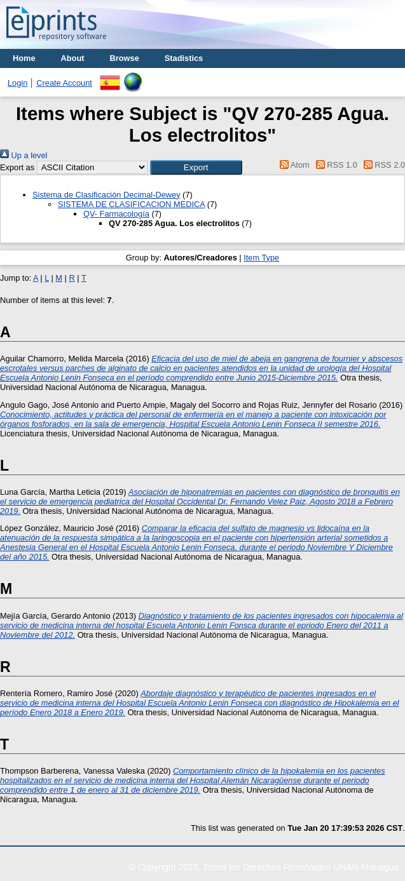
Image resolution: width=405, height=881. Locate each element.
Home (24, 58)
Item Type (261, 257)
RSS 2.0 (382, 165)
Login (17, 83)
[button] (196, 167)
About (73, 58)
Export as (17, 167)
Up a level (23, 155)
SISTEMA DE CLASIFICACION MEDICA (131, 204)
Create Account (64, 83)
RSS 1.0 (334, 165)
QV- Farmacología (116, 214)
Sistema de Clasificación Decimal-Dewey (106, 194)
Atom (293, 165)
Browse (124, 58)
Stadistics (184, 58)
